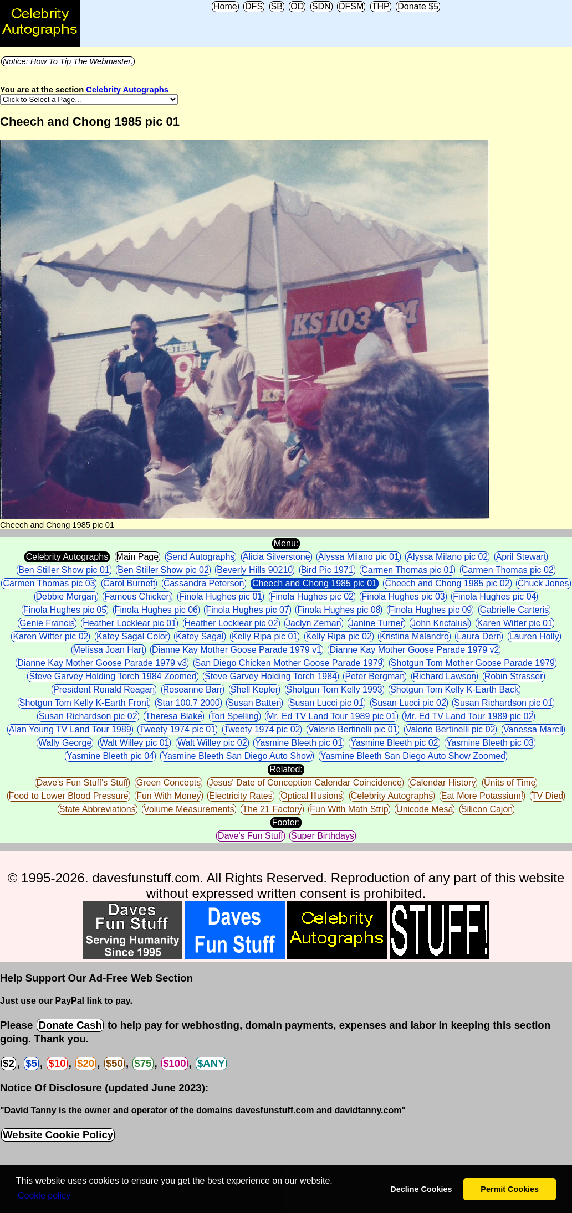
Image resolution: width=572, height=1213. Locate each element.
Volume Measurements (189, 809)
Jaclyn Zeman (313, 623)
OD (297, 6)
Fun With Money (168, 796)
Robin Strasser (513, 676)
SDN (321, 6)
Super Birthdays (322, 835)
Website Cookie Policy (58, 1134)
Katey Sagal (199, 636)
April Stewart (521, 556)
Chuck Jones (543, 583)
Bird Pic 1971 (327, 570)
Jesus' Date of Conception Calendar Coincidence (305, 782)
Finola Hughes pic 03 (403, 596)
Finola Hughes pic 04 (494, 596)
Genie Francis (47, 623)
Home (225, 6)
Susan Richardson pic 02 (88, 716)
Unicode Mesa (424, 809)
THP (381, 6)
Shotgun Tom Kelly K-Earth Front (84, 703)
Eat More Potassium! (482, 796)
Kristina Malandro (414, 636)
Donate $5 (417, 6)
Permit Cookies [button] (510, 1189)
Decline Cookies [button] (421, 1189)
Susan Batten (254, 703)
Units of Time (509, 782)
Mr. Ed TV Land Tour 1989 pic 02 (468, 716)
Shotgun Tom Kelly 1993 (334, 689)
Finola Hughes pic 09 (430, 610)
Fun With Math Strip (349, 809)
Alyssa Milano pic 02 (447, 556)
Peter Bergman (375, 676)
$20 (85, 1063)
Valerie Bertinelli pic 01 (353, 729)
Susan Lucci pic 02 (409, 703)
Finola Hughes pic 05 (64, 610)
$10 (56, 1063)
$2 (8, 1063)
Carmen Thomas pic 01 (407, 570)
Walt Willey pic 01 (135, 742)
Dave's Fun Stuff (250, 835)
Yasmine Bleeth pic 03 (490, 742)
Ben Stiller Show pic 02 (163, 570)
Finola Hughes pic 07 (247, 610)
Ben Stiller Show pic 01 (64, 570)
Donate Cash (69, 1025)
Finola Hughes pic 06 (156, 610)
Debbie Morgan (66, 596)
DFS (254, 6)
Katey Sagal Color (132, 636)
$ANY (211, 1063)
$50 (114, 1063)
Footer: (286, 822)
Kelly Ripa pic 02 (339, 636)
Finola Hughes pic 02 (312, 596)
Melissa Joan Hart (108, 649)
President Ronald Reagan (104, 689)
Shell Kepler (254, 689)
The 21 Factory (272, 809)
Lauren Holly (534, 636)
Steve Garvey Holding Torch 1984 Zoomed (112, 676)
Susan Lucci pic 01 (326, 703)
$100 (174, 1063)
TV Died (548, 796)
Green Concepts (168, 782)
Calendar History (443, 782)
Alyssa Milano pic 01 (358, 556)
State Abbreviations (97, 809)
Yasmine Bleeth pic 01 (299, 742)
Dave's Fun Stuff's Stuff (83, 782)
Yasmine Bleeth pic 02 (394, 742)
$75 (142, 1063)
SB (277, 6)
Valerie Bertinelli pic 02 (451, 729)
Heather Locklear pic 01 (129, 623)
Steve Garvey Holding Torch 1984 (271, 676)
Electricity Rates (241, 796)
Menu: (286, 543)
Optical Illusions (311, 796)
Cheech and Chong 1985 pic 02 (447, 583)
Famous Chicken (137, 596)
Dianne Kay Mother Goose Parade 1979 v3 (102, 663)
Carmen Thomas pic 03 (49, 583)
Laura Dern (479, 636)
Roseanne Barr (193, 689)
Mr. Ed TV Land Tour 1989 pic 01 (331, 716)
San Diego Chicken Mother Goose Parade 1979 (289, 663)
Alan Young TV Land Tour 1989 (70, 729)
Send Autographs (201, 556)
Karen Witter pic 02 (50, 636)
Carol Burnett (129, 583)
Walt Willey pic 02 (212, 742)
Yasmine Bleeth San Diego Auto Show (237, 756)
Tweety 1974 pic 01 (177, 729)
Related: (286, 769)
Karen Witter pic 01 (515, 623)
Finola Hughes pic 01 (220, 596)
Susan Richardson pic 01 (503, 703)
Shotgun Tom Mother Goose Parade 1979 (473, 663)
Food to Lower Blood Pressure (69, 796)
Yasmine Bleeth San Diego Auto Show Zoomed (412, 756)
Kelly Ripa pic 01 (265, 636)
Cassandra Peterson (204, 583)
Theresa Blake (173, 716)
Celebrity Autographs (127, 89)
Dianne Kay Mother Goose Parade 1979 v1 (236, 649)
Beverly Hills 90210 (255, 570)
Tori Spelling (235, 716)
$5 (31, 1063)
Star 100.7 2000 (188, 703)
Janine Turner (376, 623)
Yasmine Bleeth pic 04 (110, 756)
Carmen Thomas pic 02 (508, 570)
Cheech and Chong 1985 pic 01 (314, 583)
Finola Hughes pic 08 (338, 610)
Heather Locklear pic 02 (231, 623)
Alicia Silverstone (276, 556)
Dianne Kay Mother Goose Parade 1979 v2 (414, 649)
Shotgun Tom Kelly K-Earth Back (454, 689)
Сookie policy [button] (44, 1195)
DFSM (351, 6)
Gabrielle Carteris (514, 610)
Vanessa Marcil (533, 729)
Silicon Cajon (487, 809)
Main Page (137, 556)
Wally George (64, 742)
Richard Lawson (445, 676)
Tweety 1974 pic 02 (262, 729)
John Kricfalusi (440, 623)
